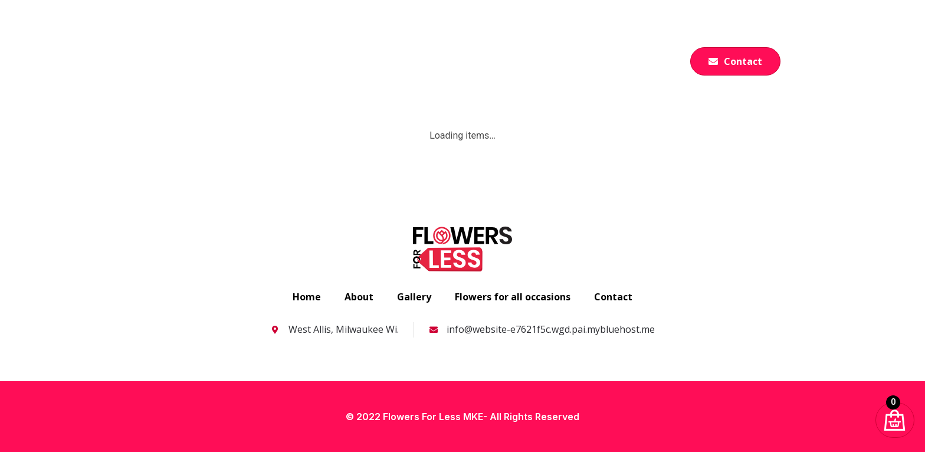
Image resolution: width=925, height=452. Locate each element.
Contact (613, 296)
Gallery (577, 55)
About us (374, 55)
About (359, 296)
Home (314, 55)
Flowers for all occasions (478, 55)
